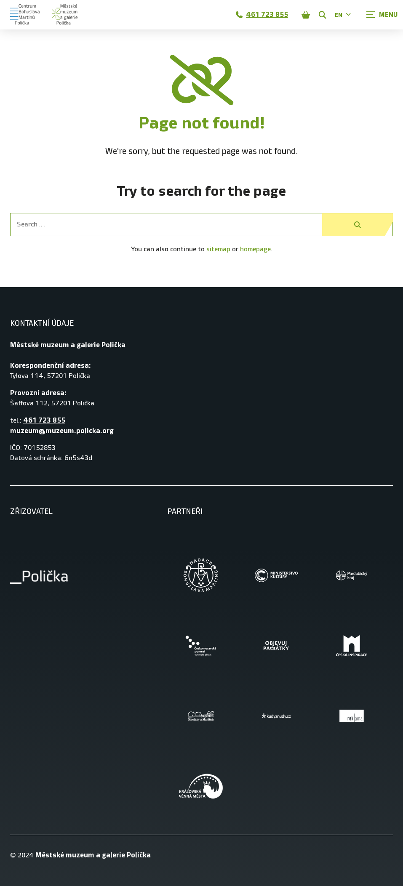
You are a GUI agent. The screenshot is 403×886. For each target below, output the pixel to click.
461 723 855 (262, 15)
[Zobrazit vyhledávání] (322, 14)
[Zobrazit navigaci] (382, 14)
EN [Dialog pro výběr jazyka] (343, 15)
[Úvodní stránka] (43, 14)
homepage (255, 249)
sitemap (218, 249)
